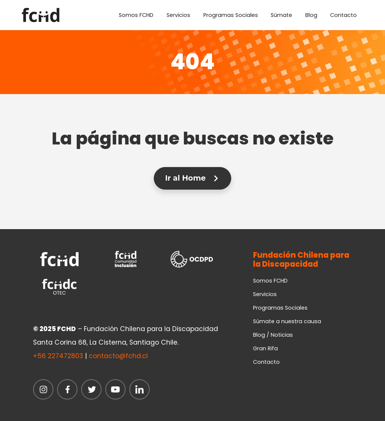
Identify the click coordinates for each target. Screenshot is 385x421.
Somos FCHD (136, 15)
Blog (311, 15)
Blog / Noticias (273, 335)
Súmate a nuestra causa (287, 321)
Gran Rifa (265, 348)
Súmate (281, 15)
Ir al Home (192, 177)
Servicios (178, 15)
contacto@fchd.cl (118, 355)
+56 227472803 (58, 355)
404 (192, 62)
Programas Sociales (230, 15)
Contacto (343, 15)
